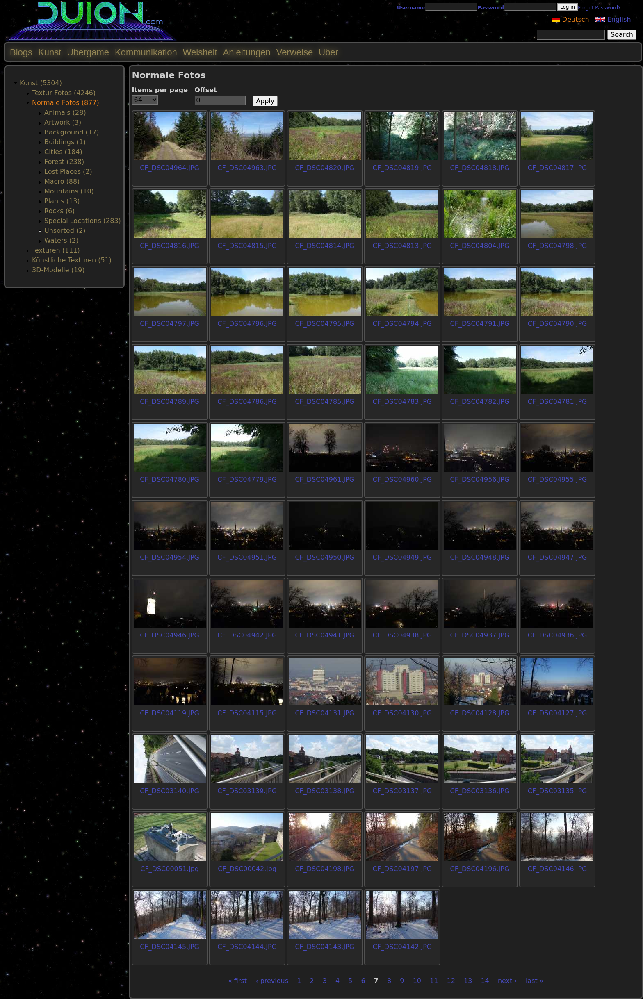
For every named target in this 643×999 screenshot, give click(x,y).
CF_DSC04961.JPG (324, 479)
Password (490, 8)
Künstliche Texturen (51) (72, 260)
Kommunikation (146, 52)
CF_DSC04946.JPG (169, 635)
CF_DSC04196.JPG (480, 869)
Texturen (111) (56, 250)
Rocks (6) (59, 211)
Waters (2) (61, 240)
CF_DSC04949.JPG (402, 557)
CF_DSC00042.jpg (247, 869)
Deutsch (570, 19)
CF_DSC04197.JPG (402, 869)
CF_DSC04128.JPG (480, 713)
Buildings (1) (65, 142)
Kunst (49, 52)
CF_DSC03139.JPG (247, 791)
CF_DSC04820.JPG (324, 168)
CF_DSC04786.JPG (247, 401)
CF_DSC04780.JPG (169, 479)
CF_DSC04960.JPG (402, 479)
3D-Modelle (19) (58, 270)
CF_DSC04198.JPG (324, 869)
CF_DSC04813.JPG (402, 246)
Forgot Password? (599, 8)
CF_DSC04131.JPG (324, 713)
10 (417, 981)
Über (328, 52)
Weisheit (200, 52)
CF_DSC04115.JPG (247, 713)
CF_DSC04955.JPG (557, 479)
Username (411, 8)
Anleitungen (247, 52)
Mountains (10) (69, 191)
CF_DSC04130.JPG (402, 713)
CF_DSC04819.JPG (402, 168)
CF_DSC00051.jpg (169, 869)
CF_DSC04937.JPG (480, 635)
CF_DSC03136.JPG (480, 791)
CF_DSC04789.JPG (169, 401)
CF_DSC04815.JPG (247, 246)
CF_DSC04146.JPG (557, 869)
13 (468, 981)
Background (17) (71, 132)
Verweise (294, 52)
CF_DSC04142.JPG (402, 947)
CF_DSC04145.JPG (169, 947)
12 (451, 981)
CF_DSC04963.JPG (247, 168)
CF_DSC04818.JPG (480, 168)
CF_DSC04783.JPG (402, 401)
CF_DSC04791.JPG (480, 324)
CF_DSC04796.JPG (247, 324)
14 (485, 981)
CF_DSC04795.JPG (324, 324)
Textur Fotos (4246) (64, 93)
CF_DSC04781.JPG (557, 401)
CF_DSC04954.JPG (169, 557)
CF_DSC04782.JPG (480, 401)
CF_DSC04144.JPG (247, 947)
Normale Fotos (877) (65, 103)
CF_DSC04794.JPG (402, 324)
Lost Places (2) (68, 171)
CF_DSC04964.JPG (169, 168)
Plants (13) (62, 201)
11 (434, 981)
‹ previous (271, 981)
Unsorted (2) (65, 230)
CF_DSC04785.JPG (324, 401)
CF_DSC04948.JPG (480, 557)
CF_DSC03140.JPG (169, 791)
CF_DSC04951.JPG (247, 557)
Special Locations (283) (82, 221)
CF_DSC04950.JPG (324, 557)
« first (237, 981)
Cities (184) (63, 152)
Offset (205, 90)
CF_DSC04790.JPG (557, 324)
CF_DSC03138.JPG (324, 791)
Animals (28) (65, 112)
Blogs (21, 52)
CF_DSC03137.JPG (402, 791)
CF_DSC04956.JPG (480, 479)
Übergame (88, 52)
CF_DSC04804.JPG (480, 246)
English (613, 19)
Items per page (160, 90)
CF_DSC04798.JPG (557, 246)
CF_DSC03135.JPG (557, 791)
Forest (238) (64, 162)
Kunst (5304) (41, 83)
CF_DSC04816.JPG (169, 246)
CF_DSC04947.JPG (557, 557)
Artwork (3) (62, 122)
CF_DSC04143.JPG (324, 947)
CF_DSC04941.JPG (324, 635)
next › (507, 981)
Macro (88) (62, 181)
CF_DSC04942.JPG (247, 635)
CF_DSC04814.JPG (324, 246)
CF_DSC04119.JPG (169, 713)
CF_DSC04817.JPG (557, 168)
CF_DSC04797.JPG (169, 324)
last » (535, 981)
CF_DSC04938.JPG (402, 635)
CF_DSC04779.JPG (247, 479)
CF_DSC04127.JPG (557, 713)
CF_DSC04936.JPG (557, 635)
